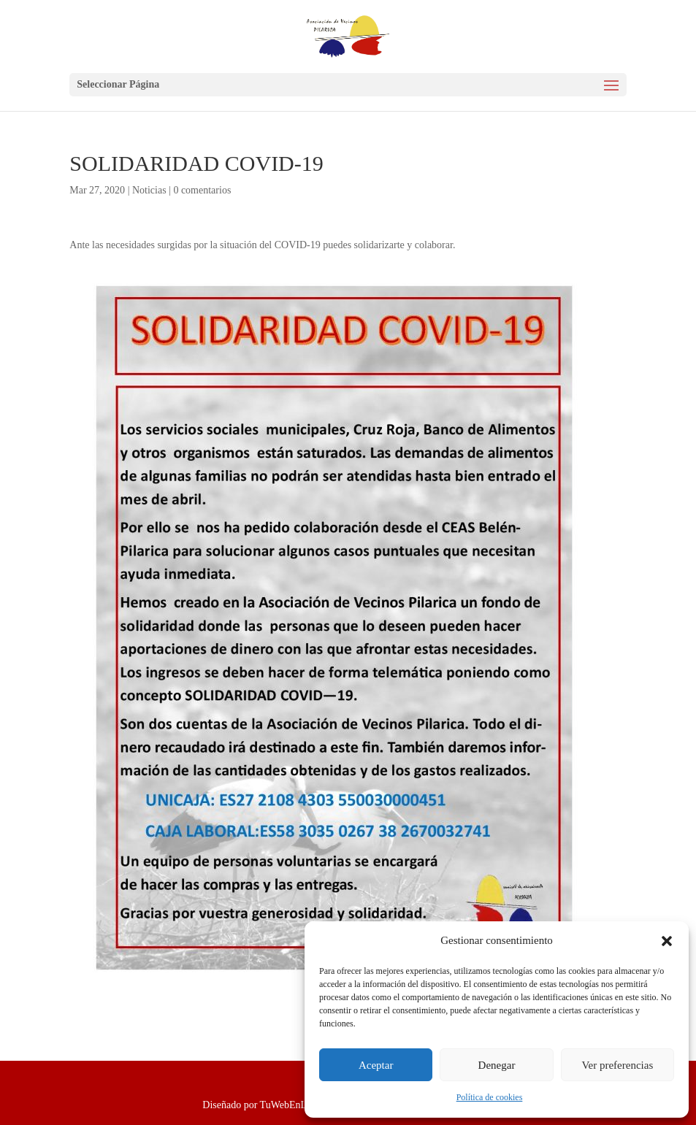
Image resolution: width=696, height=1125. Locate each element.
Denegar (497, 1065)
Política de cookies (489, 1097)
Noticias (149, 190)
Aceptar (376, 1065)
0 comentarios (202, 190)
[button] (666, 941)
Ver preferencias (617, 1065)
